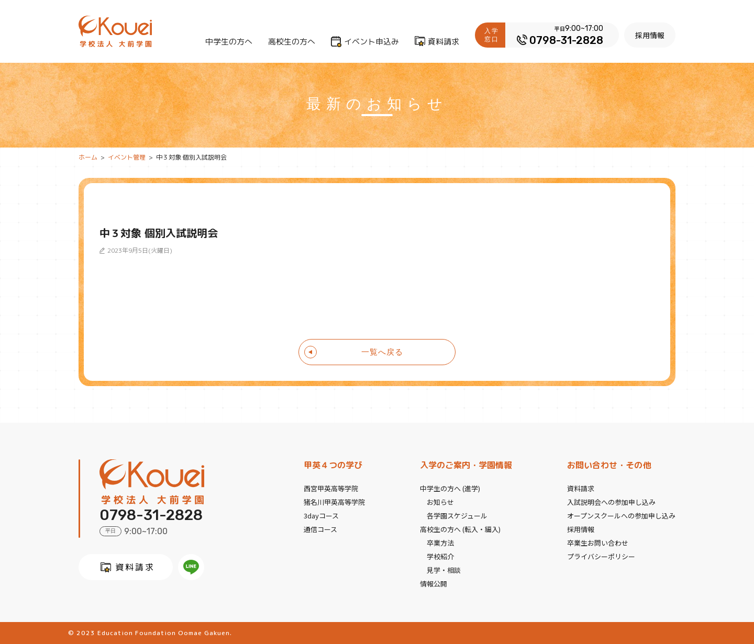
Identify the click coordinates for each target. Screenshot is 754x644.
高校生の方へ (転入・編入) (460, 529)
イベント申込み (371, 41)
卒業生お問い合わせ (597, 543)
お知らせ (440, 502)
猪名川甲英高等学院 (334, 502)
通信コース (320, 529)
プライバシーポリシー (601, 556)
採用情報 (649, 35)
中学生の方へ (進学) (450, 488)
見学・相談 (444, 570)
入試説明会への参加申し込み (611, 502)
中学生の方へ (228, 41)
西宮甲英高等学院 (331, 488)
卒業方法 (440, 543)
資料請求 (443, 41)
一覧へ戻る (382, 351)
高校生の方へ (291, 41)
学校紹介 (440, 556)
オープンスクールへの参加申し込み (621, 516)
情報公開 (433, 584)
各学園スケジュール (457, 516)
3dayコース (321, 516)
